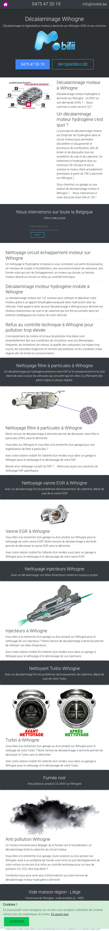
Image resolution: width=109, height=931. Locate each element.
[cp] (44, 226)
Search (37, 235)
